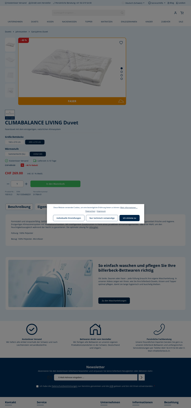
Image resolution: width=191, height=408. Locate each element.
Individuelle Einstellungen (69, 217)
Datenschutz (138, 365)
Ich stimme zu (129, 217)
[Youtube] (12, 401)
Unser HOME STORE (109, 388)
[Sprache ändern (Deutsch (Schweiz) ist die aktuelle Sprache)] (133, 3)
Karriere (104, 379)
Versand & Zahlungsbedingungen (142, 359)
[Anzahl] (126, 117)
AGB (111, 329)
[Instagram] (16, 401)
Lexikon (180, 3)
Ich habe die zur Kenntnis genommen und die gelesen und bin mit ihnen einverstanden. (97, 329)
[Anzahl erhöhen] (135, 117)
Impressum (137, 374)
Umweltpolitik (106, 366)
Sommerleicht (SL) (125, 87)
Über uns (104, 353)
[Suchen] (122, 13)
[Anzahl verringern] (117, 117)
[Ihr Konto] (175, 13)
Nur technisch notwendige (102, 217)
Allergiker (93, 170)
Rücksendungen (139, 379)
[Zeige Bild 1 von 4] (104, 68)
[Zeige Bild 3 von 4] (104, 75)
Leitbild (103, 362)
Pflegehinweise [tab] (110, 150)
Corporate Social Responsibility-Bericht (110, 372)
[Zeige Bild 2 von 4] (104, 72)
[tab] (19, 150)
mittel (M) (146, 87)
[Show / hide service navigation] (157, 3)
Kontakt (135, 353)
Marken (104, 357)
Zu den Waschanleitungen (114, 244)
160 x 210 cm (123, 76)
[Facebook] (7, 401)
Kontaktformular (12, 384)
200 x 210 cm (144, 76)
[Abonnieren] (141, 321)
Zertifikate (105, 383)
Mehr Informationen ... (129, 207)
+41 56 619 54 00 (15, 363)
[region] (56, 71)
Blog (171, 3)
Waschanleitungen (141, 383)
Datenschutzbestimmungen (65, 329)
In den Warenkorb (137, 126)
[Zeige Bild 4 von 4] (104, 79)
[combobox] (85, 13)
